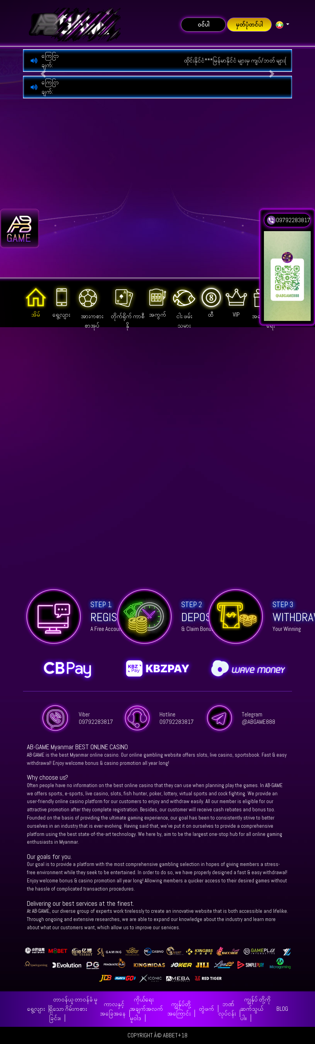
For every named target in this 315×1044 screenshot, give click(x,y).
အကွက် (158, 301)
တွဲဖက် (206, 1008)
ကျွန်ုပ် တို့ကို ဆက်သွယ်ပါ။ (255, 1009)
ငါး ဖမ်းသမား (184, 306)
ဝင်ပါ (203, 24)
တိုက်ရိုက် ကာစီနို (127, 306)
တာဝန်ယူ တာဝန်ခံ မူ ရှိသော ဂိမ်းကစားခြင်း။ (73, 1009)
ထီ (210, 301)
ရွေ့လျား (61, 301)
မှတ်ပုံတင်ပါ (249, 24)
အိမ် (36, 301)
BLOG (282, 1008)
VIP (236, 301)
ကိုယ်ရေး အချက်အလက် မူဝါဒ (146, 1009)
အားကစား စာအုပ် (88, 306)
